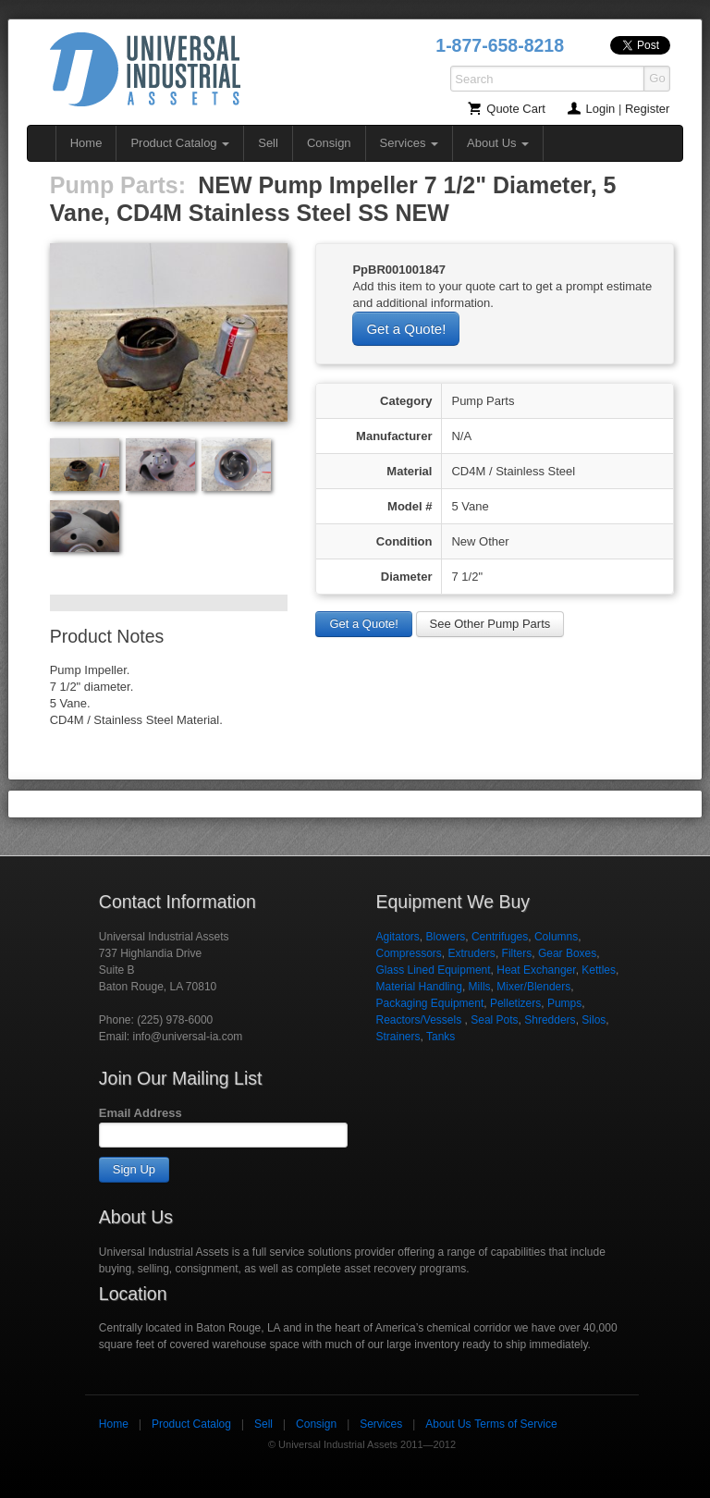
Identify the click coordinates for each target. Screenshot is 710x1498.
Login (601, 109)
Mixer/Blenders (533, 986)
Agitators (397, 936)
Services (409, 143)
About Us (498, 143)
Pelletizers (515, 1003)
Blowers (446, 936)
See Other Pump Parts (490, 624)
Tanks (440, 1036)
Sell (268, 143)
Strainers (397, 1036)
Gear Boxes (567, 953)
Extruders (472, 953)
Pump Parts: (118, 185)
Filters (517, 953)
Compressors (408, 953)
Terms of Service (515, 1424)
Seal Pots (494, 1019)
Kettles (598, 970)
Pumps (564, 1003)
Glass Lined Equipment (432, 970)
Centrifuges (499, 936)
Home (86, 143)
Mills (480, 986)
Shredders (549, 1019)
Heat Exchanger (535, 970)
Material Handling (418, 986)
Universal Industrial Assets (145, 69)
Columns (556, 936)
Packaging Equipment (429, 1003)
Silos (593, 1019)
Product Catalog (179, 143)
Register (647, 109)
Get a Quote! (406, 329)
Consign (329, 143)
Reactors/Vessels (419, 1019)
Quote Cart (515, 109)
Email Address (140, 1113)
